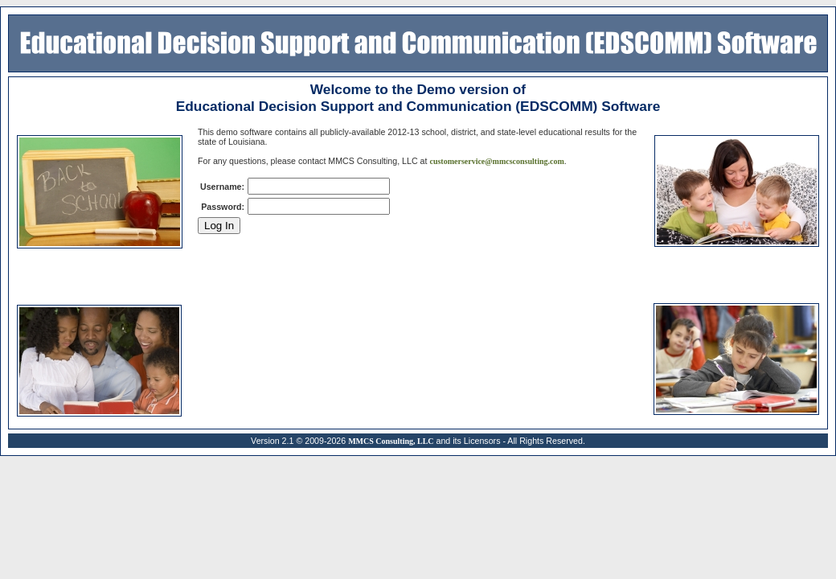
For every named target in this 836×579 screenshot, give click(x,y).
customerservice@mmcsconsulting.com (496, 161)
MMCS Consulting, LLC (390, 441)
